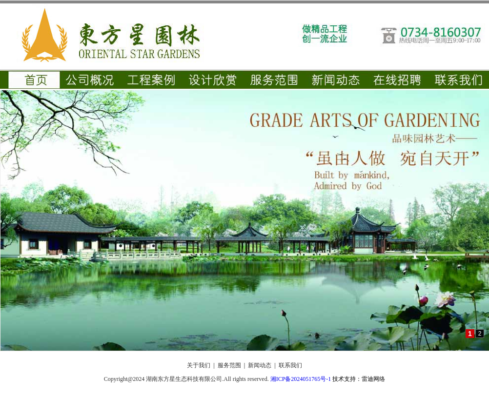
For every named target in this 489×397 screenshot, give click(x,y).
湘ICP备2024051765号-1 (300, 379)
